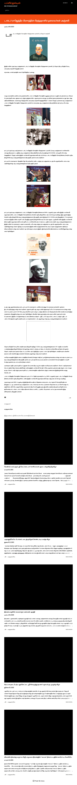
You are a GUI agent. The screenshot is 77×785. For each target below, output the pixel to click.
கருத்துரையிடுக (8, 409)
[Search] (65, 3)
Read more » (69, 484)
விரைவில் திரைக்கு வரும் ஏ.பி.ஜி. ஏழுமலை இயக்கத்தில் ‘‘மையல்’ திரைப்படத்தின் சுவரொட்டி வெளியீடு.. (38, 757)
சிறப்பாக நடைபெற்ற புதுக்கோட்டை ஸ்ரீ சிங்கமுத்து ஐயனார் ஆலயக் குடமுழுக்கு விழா (32, 684)
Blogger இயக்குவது (38, 781)
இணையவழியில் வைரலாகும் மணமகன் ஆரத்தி (19, 612)
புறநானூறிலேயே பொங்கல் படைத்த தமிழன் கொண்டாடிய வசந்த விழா (27, 539)
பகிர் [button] (70, 397)
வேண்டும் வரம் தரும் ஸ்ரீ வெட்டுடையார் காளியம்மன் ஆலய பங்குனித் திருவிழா (30, 467)
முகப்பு (7, 10)
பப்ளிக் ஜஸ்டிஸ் (12, 3)
